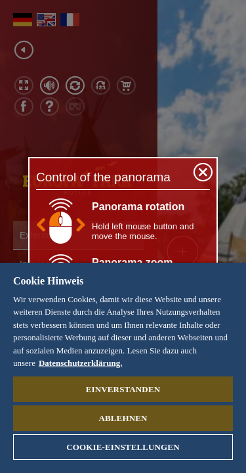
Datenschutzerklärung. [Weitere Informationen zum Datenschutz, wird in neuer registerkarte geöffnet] (80, 363)
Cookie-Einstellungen (122, 447)
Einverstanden (123, 389)
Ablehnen (122, 418)
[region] (123, 368)
